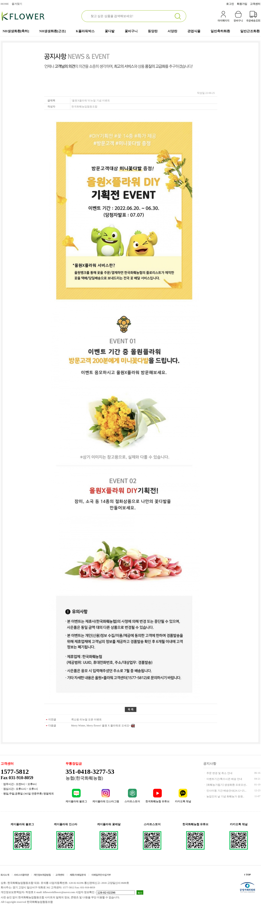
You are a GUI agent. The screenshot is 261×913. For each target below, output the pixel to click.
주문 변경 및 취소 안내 (219, 773)
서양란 (172, 31)
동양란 (153, 31)
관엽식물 (193, 31)
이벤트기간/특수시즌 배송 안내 (224, 778)
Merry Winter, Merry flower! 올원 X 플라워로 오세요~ (101, 725)
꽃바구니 (131, 31)
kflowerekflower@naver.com (59, 892)
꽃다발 (109, 31)
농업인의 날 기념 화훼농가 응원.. (225, 796)
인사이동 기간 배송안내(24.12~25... (226, 790)
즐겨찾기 (17, 3)
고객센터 (255, 3)
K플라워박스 (85, 31)
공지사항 (209, 763)
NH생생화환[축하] (16, 31)
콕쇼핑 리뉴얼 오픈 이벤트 (86, 719)
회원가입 (242, 3)
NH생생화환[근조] (52, 31)
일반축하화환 (220, 31)
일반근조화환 (250, 31)
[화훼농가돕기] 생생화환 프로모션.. (226, 784)
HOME (5, 3)
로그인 (230, 3)
